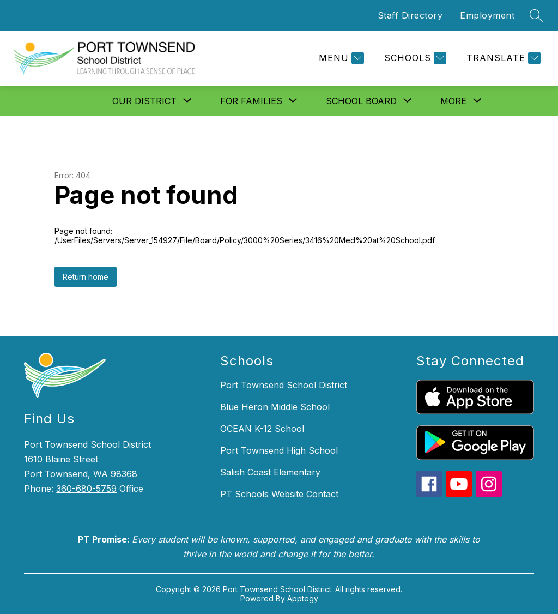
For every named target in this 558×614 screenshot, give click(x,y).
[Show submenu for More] (453, 100)
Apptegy (302, 598)
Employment (487, 15)
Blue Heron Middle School (275, 406)
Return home (85, 276)
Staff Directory (410, 15)
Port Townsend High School (279, 450)
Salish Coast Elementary (270, 472)
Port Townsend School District (283, 385)
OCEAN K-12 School (262, 428)
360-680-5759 (86, 488)
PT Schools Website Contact (279, 494)
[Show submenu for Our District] (144, 100)
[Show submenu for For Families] (251, 100)
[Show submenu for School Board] (361, 100)
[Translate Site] (502, 58)
